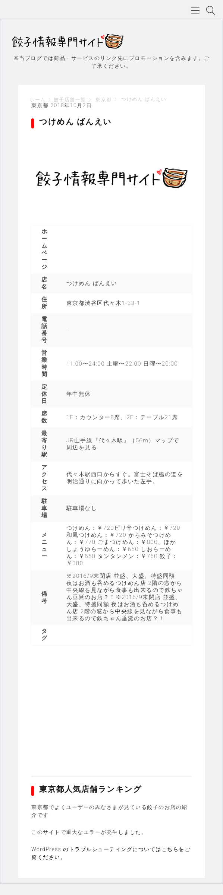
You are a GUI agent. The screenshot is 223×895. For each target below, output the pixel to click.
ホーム (37, 99)
